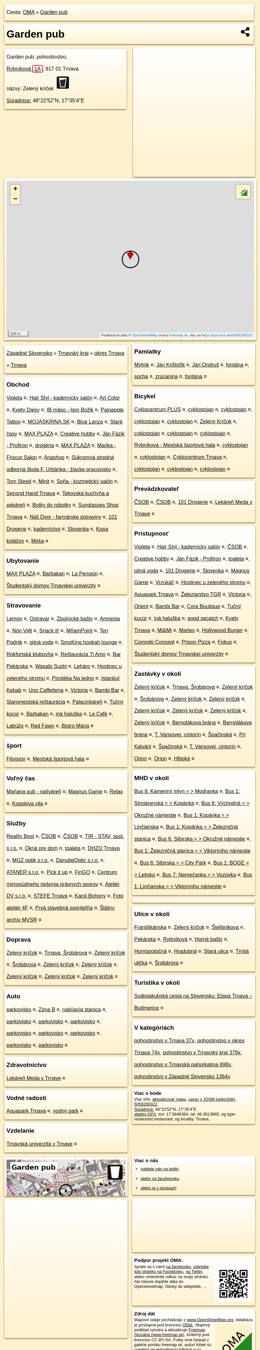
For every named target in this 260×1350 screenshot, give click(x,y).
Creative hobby (77, 434)
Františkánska (150, 927)
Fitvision (16, 759)
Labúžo (15, 726)
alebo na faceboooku (160, 1178)
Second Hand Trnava (30, 493)
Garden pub (54, 12)
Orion (140, 758)
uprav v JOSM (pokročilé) (211, 1099)
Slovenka (78, 529)
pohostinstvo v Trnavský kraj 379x (202, 1052)
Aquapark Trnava (26, 1111)
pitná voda (41, 642)
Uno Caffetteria (46, 690)
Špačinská (220, 734)
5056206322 (145, 1104)
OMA (29, 12)
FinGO (82, 872)
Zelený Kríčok (216, 421)
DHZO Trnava (104, 848)
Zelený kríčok (21, 953)
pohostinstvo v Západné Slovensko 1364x (182, 1076)
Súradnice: (18, 100)
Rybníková (24, 69)
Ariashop (54, 457)
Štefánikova (225, 927)
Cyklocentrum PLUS (157, 409)
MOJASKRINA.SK (49, 422)
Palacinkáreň (88, 702)
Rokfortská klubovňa (29, 654)
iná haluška (69, 714)
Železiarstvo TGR (201, 594)
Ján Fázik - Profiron (198, 559)
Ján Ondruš (205, 365)
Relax (116, 791)
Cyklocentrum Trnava (197, 457)
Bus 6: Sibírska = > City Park (173, 863)
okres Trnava (109, 353)
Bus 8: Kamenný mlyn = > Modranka (176, 791)
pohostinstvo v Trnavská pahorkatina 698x (182, 1064)
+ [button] (15, 189)
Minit (44, 481)
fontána (234, 365)
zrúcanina (166, 376)
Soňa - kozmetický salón (85, 481)
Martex (187, 630)
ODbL (187, 1324)
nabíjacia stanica (81, 1009)
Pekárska (145, 939)
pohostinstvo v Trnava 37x (164, 1040)
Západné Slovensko (29, 353)
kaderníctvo (47, 529)
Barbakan (53, 573)
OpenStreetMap (144, 335)
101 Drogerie (193, 502)
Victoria (79, 690)
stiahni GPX (145, 1114)
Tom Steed (18, 481)
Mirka (37, 541)
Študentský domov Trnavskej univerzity (51, 585)
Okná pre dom (41, 848)
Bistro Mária (75, 726)
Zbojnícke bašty (75, 618)
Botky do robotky (51, 505)
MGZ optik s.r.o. (30, 860)
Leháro (82, 666)
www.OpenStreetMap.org (210, 1319)
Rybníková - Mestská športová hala (174, 445)
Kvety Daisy (26, 410)
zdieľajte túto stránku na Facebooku (171, 1269)
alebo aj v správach (158, 1188)
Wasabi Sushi (51, 666)
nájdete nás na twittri (160, 1168)
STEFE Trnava (51, 896)
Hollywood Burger (222, 630)
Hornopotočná (150, 951)
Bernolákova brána (194, 722)
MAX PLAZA (38, 434)
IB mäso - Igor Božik (70, 410)
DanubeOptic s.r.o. (77, 860)
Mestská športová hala (59, 759)
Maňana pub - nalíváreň (33, 791)
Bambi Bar (107, 690)
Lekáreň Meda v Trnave (33, 1078)
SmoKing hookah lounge (89, 642)
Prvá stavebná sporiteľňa (64, 908)
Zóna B (47, 1009)
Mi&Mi (164, 630)
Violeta (14, 398)
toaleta (73, 848)
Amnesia (110, 618)
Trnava (19, 365)
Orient (141, 606)
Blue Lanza (90, 422)
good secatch (202, 618)
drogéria (44, 445)
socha (141, 376)
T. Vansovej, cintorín (177, 734)
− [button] (15, 199)
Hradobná (185, 951)
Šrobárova (24, 964)
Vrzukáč (164, 582)
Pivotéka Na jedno (73, 678)
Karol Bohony (90, 896)
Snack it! (49, 630)
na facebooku (178, 1266)
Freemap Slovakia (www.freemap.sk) (169, 1332)
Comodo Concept (154, 642)
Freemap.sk (178, 335)
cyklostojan (201, 409)
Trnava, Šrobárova (65, 953)
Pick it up (57, 872)
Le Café (98, 714)
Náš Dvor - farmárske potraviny (65, 517)
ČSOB (48, 836)
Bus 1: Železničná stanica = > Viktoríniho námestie (192, 851)
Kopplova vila (27, 803)
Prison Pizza (196, 642)
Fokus (225, 642)
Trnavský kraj (73, 353)
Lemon (14, 618)
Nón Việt (22, 630)
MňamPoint (79, 630)
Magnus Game (85, 791)
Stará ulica (216, 951)
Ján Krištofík (170, 365)
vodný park (65, 1111)
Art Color (109, 398)
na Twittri (194, 1271)
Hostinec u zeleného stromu (213, 582)
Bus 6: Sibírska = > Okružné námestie (201, 839)
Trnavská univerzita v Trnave (39, 1144)
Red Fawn (42, 726)
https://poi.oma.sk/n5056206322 (227, 335)
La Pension (85, 573)
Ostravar (39, 618)
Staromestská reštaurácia (35, 702)
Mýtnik (141, 365)
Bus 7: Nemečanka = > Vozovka (199, 875)
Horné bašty (208, 939)
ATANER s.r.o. (23, 872)
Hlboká (182, 758)
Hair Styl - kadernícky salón (61, 398)
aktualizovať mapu (169, 1099)
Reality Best (20, 836)
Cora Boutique (203, 606)
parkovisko (18, 1009)
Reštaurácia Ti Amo (83, 654)
